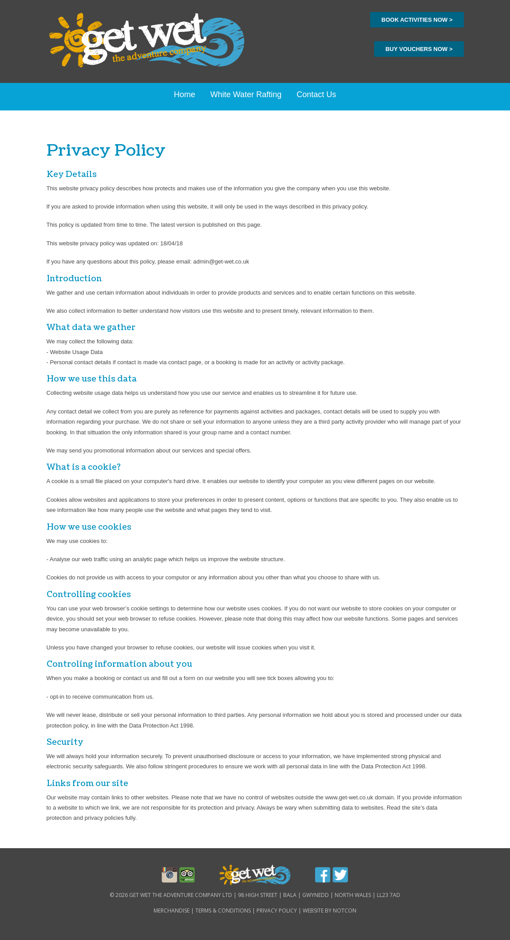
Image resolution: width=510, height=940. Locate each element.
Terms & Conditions (223, 910)
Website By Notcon (329, 910)
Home (184, 94)
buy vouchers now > (418, 49)
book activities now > (416, 19)
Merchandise (172, 910)
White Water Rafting (245, 94)
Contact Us (316, 94)
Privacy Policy (277, 910)
